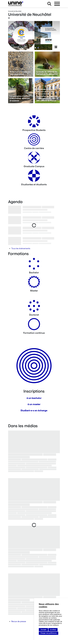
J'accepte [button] (43, 629)
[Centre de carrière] (34, 140)
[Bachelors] (34, 264)
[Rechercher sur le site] (49, 4)
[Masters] (34, 282)
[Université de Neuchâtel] (15, 4)
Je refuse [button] (53, 629)
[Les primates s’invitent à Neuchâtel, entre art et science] (20, 90)
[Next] (54, 37)
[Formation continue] (34, 325)
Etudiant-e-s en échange (34, 410)
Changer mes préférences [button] (48, 633)
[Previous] (14, 37)
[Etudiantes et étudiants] (34, 176)
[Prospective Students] (34, 122)
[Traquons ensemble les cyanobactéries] (20, 64)
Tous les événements (20, 248)
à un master (34, 404)
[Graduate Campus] (34, 158)
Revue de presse (18, 621)
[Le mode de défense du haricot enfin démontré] (47, 64)
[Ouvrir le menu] (57, 4)
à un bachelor (34, 398)
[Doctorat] (34, 307)
